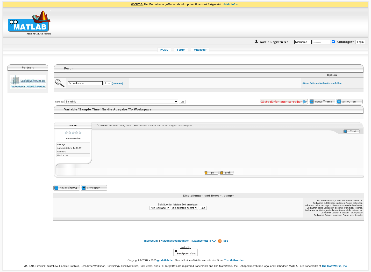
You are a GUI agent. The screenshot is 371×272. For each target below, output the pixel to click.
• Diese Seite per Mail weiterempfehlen (322, 83)
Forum (181, 49)
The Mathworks (233, 260)
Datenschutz (200, 240)
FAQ (213, 240)
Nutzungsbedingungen (175, 240)
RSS (223, 240)
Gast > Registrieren (274, 42)
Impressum (150, 240)
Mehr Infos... (232, 4)
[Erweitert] (117, 83)
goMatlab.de (165, 260)
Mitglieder (200, 49)
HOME (164, 49)
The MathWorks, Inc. (335, 266)
